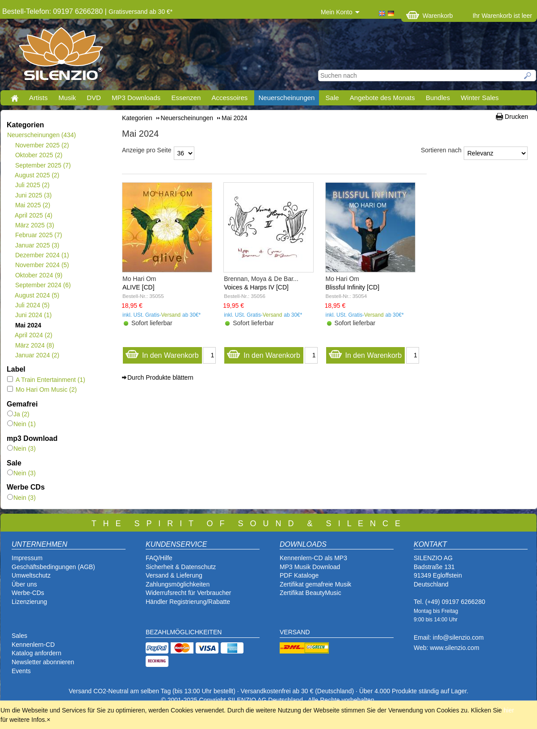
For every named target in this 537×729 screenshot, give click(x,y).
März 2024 (34, 345)
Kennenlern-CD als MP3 (313, 557)
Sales (19, 635)
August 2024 (37, 295)
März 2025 (34, 225)
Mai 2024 (28, 325)
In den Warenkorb (162, 353)
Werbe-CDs (28, 592)
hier (508, 710)
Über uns (24, 584)
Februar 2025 (38, 235)
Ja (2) (18, 414)
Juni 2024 (33, 314)
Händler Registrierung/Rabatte (188, 601)
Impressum (27, 557)
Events (21, 671)
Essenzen (186, 97)
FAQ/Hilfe (159, 557)
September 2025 (43, 165)
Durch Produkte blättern (160, 377)
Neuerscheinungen (287, 97)
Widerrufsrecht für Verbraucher (188, 592)
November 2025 (42, 145)
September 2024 (43, 285)
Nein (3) (21, 448)
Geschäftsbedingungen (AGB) (53, 566)
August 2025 (37, 175)
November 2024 (42, 264)
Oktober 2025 (39, 155)
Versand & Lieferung (174, 575)
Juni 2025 (33, 195)
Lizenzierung (29, 601)
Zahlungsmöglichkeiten (178, 584)
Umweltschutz (31, 575)
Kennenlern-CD (33, 644)
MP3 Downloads (136, 97)
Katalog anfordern (36, 653)
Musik (67, 97)
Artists (38, 97)
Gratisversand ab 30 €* (140, 11)
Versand (171, 315)
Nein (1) (21, 423)
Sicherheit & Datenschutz (181, 566)
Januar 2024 (37, 355)
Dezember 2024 (42, 255)
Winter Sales (480, 97)
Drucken (516, 116)
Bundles (438, 97)
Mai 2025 (32, 205)
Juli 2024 (32, 305)
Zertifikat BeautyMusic (310, 592)
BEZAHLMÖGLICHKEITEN (184, 632)
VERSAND (295, 632)
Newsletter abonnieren (43, 662)
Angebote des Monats (382, 97)
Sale (332, 97)
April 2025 (33, 215)
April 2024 (33, 335)
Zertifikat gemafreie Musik (315, 584)
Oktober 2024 (39, 275)
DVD (94, 97)
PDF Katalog (297, 575)
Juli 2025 (32, 185)
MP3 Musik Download (310, 566)
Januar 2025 (37, 245)
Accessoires (229, 97)
